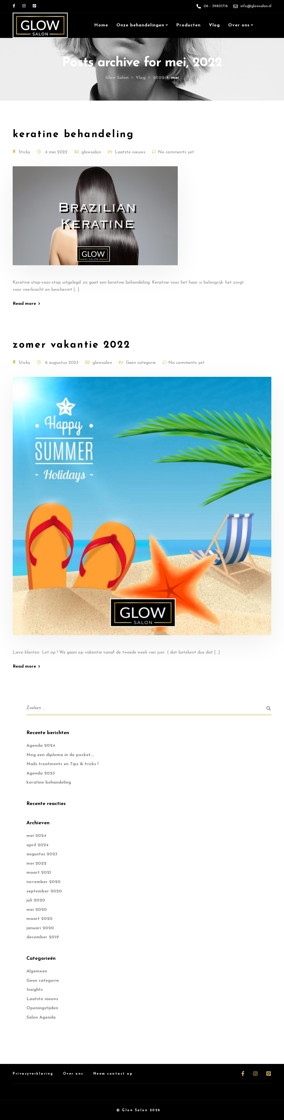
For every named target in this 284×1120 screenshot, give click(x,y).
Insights (34, 990)
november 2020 (43, 882)
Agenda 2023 (40, 773)
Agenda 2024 (40, 745)
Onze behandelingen (140, 25)
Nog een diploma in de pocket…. (60, 755)
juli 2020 (35, 900)
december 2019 (42, 937)
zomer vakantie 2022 (72, 345)
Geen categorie (141, 363)
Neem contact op (113, 1073)
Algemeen (36, 971)
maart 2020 (39, 919)
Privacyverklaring (33, 1073)
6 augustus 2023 (62, 363)
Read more (24, 304)
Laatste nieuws (130, 152)
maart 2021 (38, 872)
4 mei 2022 (57, 152)
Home (101, 25)
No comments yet (176, 152)
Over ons (239, 25)
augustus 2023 (41, 854)
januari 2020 (40, 928)
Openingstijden (42, 1008)
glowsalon (91, 152)
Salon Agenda (41, 1017)
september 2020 (44, 891)
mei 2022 (36, 863)
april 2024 (37, 845)
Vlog (214, 25)
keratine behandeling (73, 135)
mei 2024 (36, 836)
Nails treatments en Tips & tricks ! (62, 764)
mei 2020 (36, 910)
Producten (188, 25)
